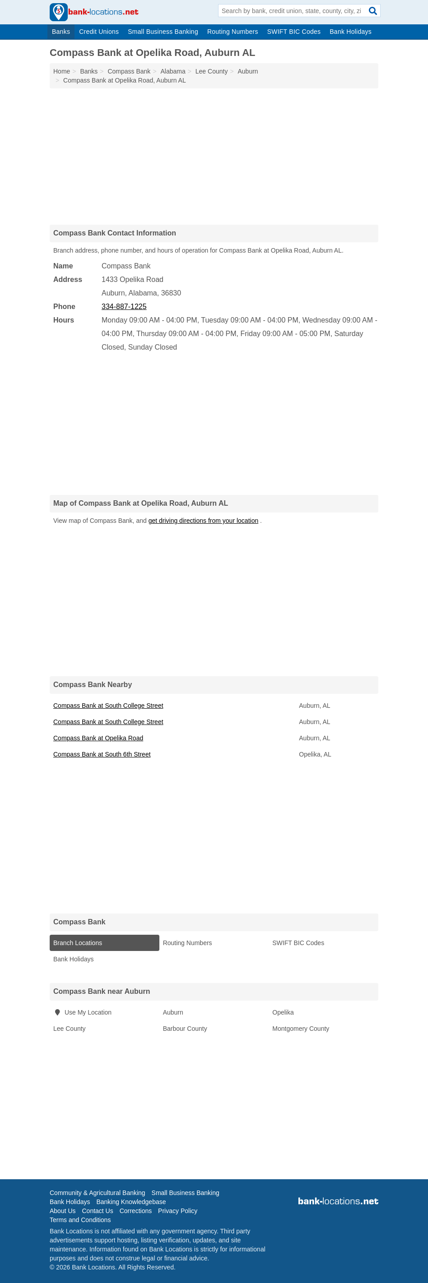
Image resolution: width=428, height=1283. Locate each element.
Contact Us (97, 1210)
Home (61, 71)
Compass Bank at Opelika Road (98, 738)
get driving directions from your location (204, 520)
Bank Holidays (351, 31)
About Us (63, 1210)
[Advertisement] (214, 156)
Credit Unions (99, 31)
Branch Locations (77, 942)
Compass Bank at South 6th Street (102, 754)
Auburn (173, 1012)
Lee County (69, 1028)
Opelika (282, 1012)
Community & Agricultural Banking (97, 1192)
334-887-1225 (124, 306)
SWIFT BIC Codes (294, 31)
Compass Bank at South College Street (108, 705)
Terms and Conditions (80, 1219)
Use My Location (82, 1012)
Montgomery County (300, 1028)
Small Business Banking (163, 31)
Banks (61, 31)
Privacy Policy (177, 1210)
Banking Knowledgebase (131, 1201)
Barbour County (185, 1028)
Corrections (136, 1210)
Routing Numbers (232, 31)
